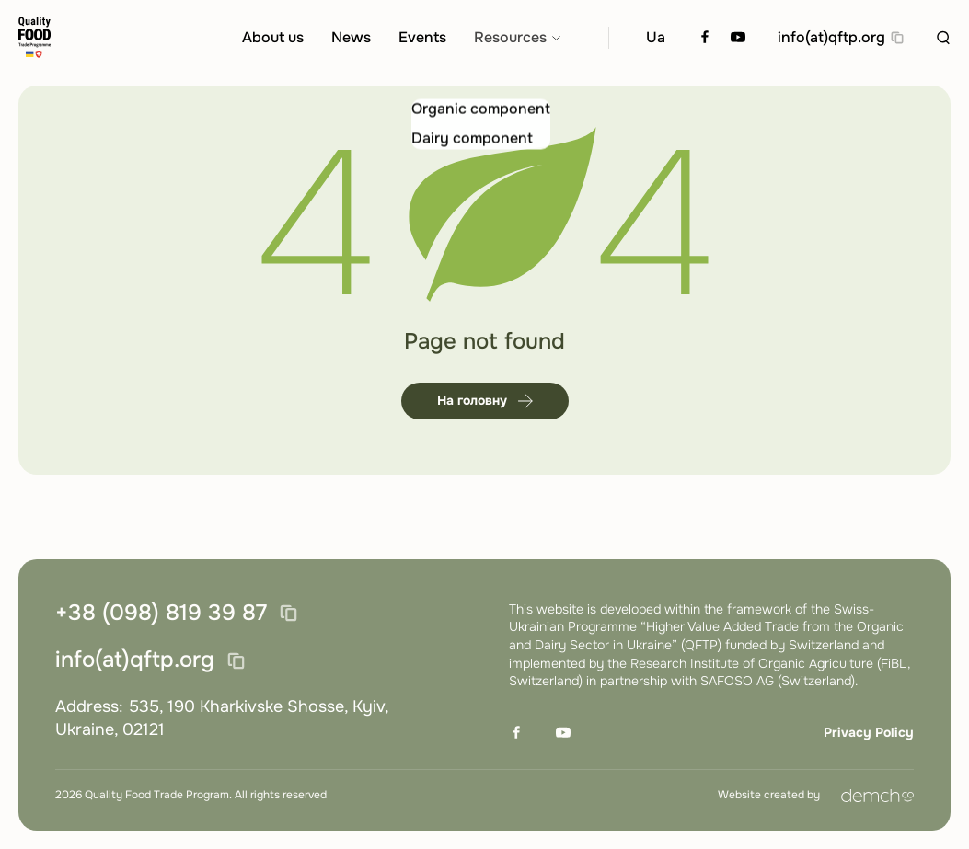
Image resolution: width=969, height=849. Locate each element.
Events (422, 38)
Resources (510, 38)
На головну (485, 411)
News (351, 38)
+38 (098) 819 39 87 (161, 613)
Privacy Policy (869, 732)
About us (273, 38)
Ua (655, 38)
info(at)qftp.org (831, 38)
